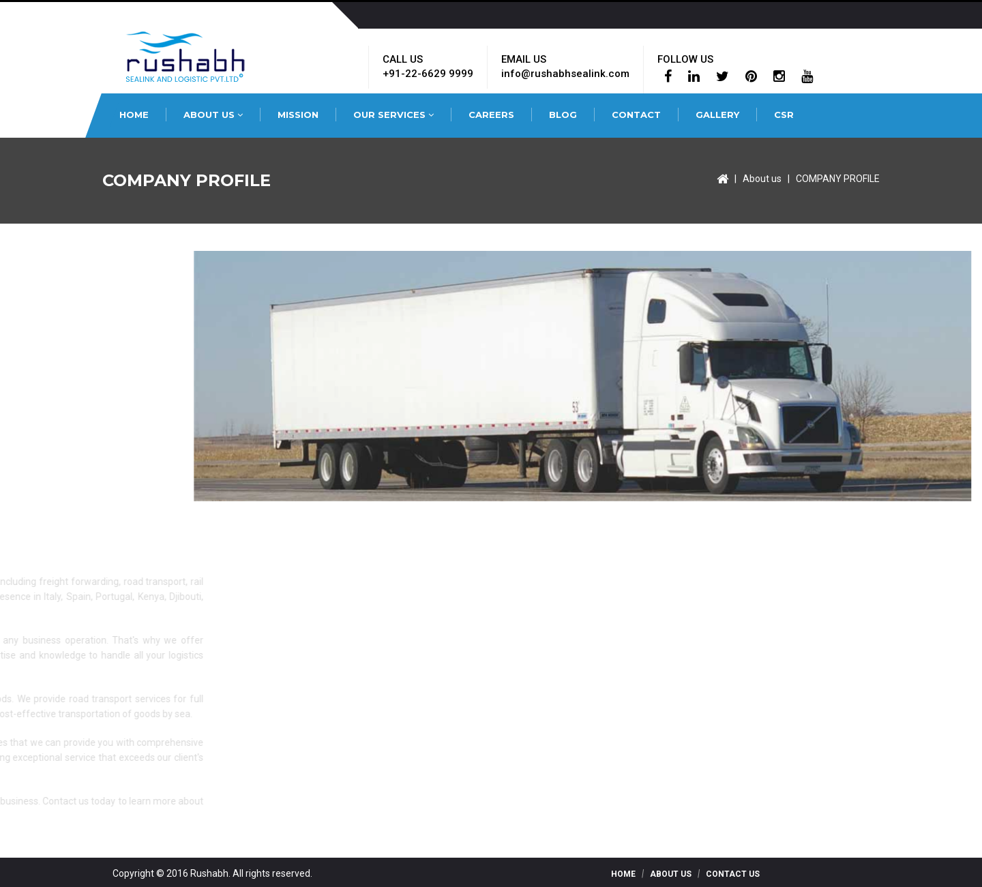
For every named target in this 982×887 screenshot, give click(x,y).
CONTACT (636, 114)
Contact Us (733, 874)
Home (623, 874)
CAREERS (491, 114)
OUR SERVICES (393, 114)
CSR (784, 114)
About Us (670, 874)
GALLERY (717, 114)
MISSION (298, 114)
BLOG (563, 114)
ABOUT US (213, 114)
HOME (134, 114)
